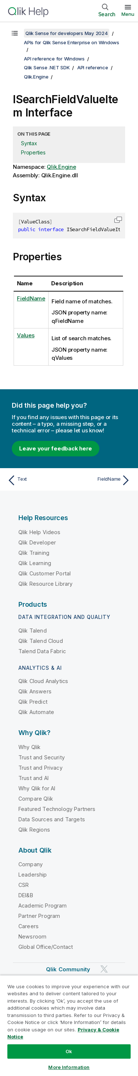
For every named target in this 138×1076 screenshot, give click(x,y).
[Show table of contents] (14, 33)
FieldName (31, 298)
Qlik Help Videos (39, 532)
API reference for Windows (54, 59)
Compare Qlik (35, 798)
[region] (69, 1025)
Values (26, 335)
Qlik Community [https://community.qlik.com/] (68, 969)
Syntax (29, 143)
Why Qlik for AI (36, 788)
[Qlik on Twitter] (104, 969)
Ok (69, 1051)
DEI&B (25, 895)
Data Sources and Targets (51, 819)
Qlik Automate (36, 712)
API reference (92, 67)
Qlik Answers (35, 691)
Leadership (32, 874)
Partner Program (39, 916)
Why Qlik (29, 747)
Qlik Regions (34, 829)
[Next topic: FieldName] (101, 480)
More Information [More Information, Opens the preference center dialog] (68, 1067)
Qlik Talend (32, 630)
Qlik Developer (37, 542)
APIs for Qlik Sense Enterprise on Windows (71, 42)
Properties (33, 152)
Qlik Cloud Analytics (43, 681)
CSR (23, 885)
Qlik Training (33, 553)
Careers (28, 926)
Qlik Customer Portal (44, 573)
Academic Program (42, 905)
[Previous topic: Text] (37, 480)
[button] (118, 219)
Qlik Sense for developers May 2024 (66, 33)
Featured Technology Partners (56, 809)
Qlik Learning (34, 563)
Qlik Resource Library (45, 584)
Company (30, 864)
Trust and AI (33, 778)
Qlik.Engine (36, 77)
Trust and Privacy (40, 768)
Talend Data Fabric (42, 651)
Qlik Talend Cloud (40, 641)
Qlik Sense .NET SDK (47, 67)
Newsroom (32, 936)
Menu (127, 14)
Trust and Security (41, 757)
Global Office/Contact (45, 947)
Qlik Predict (32, 702)
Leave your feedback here (55, 448)
